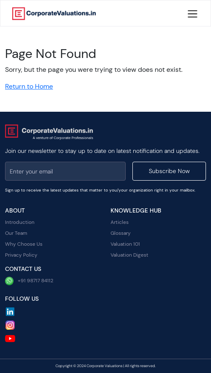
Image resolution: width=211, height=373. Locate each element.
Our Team (16, 233)
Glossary (121, 233)
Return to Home (29, 86)
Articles (120, 222)
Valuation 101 (125, 244)
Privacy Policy (21, 255)
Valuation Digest (129, 255)
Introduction (19, 222)
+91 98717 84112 (29, 281)
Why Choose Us (23, 244)
